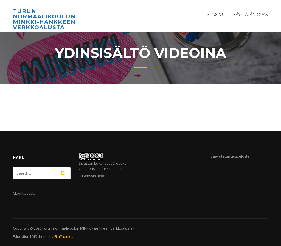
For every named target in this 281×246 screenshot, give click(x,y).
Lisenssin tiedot (93, 175)
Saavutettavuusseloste (229, 156)
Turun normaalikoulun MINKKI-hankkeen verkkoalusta (44, 19)
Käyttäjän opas (250, 14)
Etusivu (216, 14)
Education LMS (25, 236)
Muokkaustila (24, 193)
